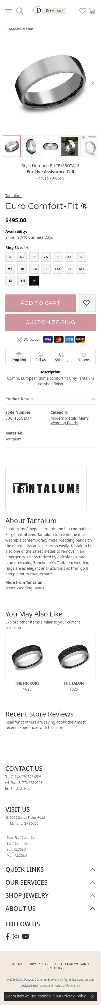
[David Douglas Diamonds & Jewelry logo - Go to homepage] (50, 10)
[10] (22, 269)
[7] (34, 257)
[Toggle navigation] (9, 11)
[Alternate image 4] (70, 146)
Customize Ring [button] (50, 322)
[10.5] (34, 269)
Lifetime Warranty (75, 964)
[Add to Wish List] (87, 303)
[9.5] (10, 269)
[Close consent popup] (92, 996)
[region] (50, 82)
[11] (46, 269)
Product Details (19, 398)
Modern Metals (21, 29)
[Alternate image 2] (31, 146)
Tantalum (13, 195)
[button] (19, 10)
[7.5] (46, 257)
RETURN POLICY (51, 968)
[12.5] (81, 269)
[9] (81, 257)
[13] (10, 281)
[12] (69, 269)
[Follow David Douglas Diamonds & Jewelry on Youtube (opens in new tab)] (25, 936)
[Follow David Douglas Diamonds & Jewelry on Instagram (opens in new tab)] (16, 936)
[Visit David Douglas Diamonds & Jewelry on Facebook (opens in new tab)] (7, 936)
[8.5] (69, 257)
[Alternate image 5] (89, 146)
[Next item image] (93, 82)
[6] (10, 257)
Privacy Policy (73, 996)
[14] (34, 281)
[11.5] (57, 269)
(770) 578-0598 (50, 178)
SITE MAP (18, 964)
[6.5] (22, 257)
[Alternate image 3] (50, 146)
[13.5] (22, 281)
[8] (57, 257)
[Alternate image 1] (12, 146)
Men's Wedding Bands (70, 420)
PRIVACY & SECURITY (43, 964)
